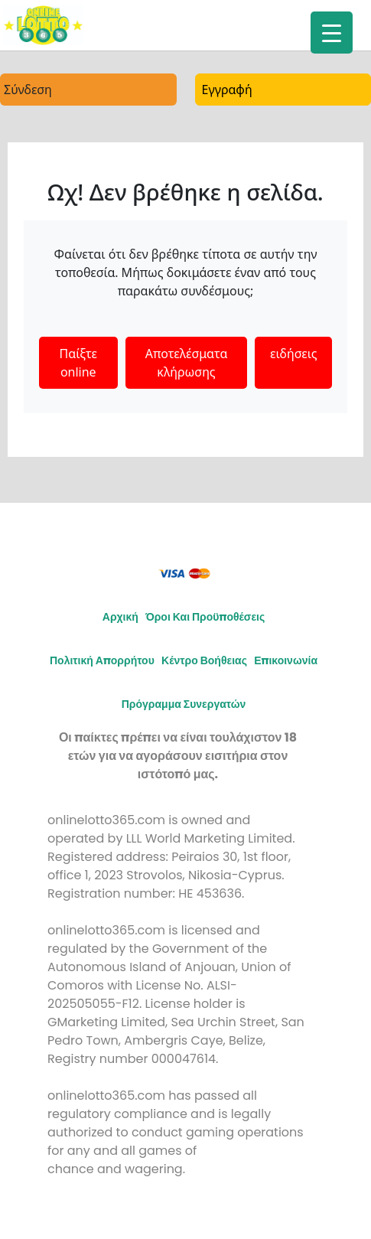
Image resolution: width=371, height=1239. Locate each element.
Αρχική (120, 616)
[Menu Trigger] (332, 32)
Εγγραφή (227, 89)
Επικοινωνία (285, 660)
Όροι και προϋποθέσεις (205, 616)
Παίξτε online (78, 362)
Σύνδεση (28, 89)
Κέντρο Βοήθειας (204, 660)
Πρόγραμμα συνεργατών (184, 704)
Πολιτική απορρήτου (102, 660)
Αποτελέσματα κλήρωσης (186, 362)
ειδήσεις (293, 353)
